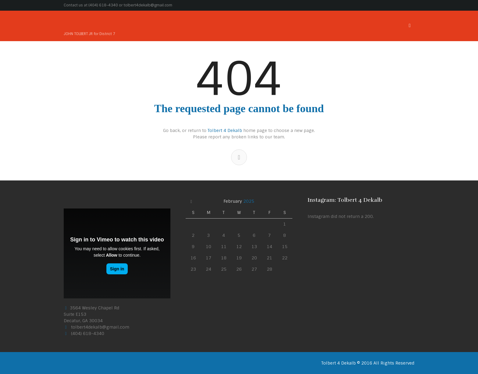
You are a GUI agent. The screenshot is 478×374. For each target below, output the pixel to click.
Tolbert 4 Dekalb (225, 130)
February (238, 201)
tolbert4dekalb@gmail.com (147, 5)
